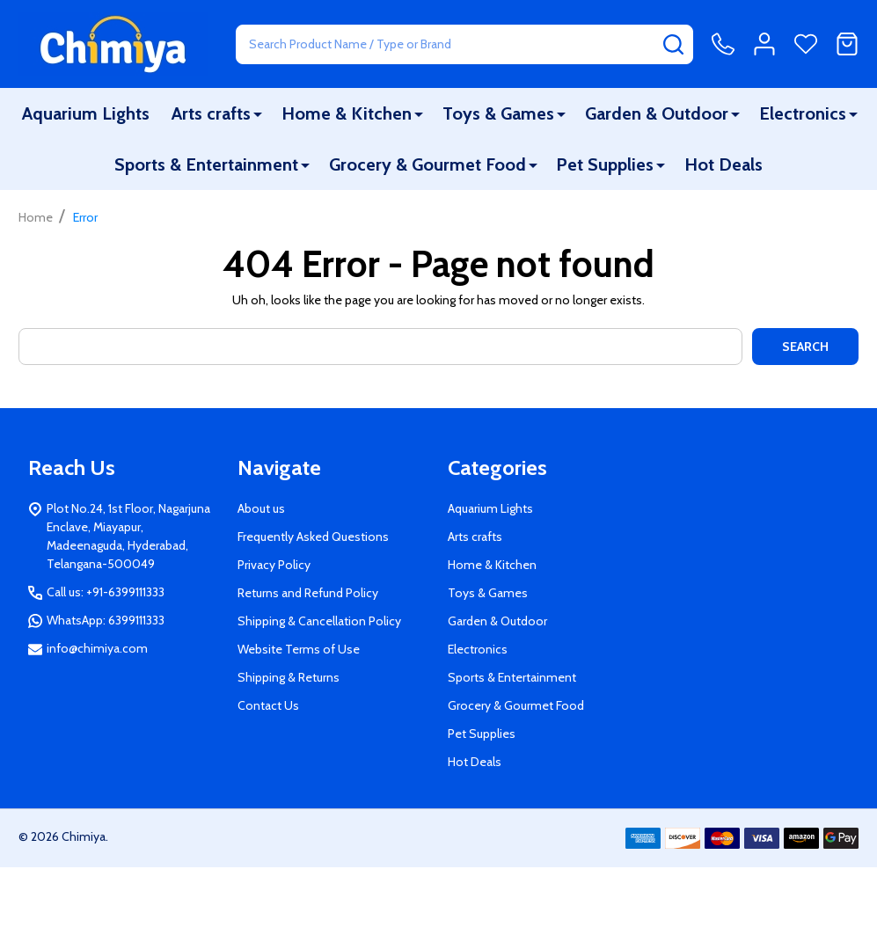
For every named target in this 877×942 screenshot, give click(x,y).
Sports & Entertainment (206, 164)
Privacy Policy (274, 565)
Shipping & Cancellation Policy (319, 621)
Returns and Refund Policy (308, 593)
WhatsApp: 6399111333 (105, 620)
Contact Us (268, 705)
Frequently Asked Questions (313, 536)
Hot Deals (723, 164)
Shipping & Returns (289, 677)
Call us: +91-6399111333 (105, 592)
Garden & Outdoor (656, 113)
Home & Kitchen (346, 113)
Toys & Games (498, 113)
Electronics (802, 113)
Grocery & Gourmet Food (427, 164)
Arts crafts (211, 113)
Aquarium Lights (86, 113)
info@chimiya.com (97, 648)
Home (35, 217)
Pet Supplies (605, 164)
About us (261, 508)
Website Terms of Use (299, 649)
